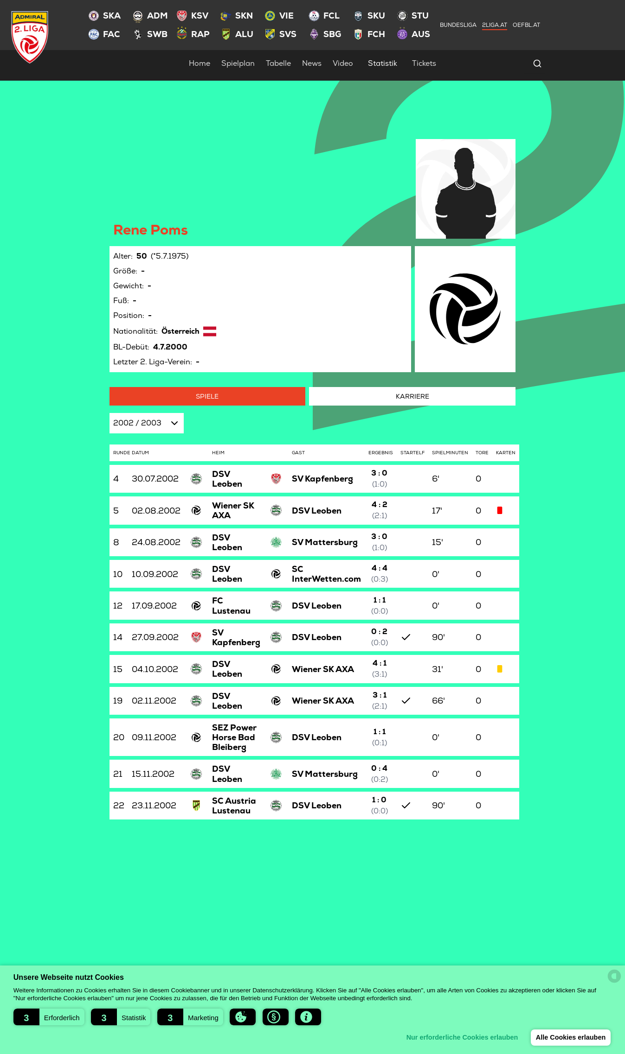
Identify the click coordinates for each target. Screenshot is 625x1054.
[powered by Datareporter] (614, 976)
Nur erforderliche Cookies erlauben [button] (461, 1037)
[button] (48, 1017)
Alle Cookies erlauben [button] (570, 1037)
